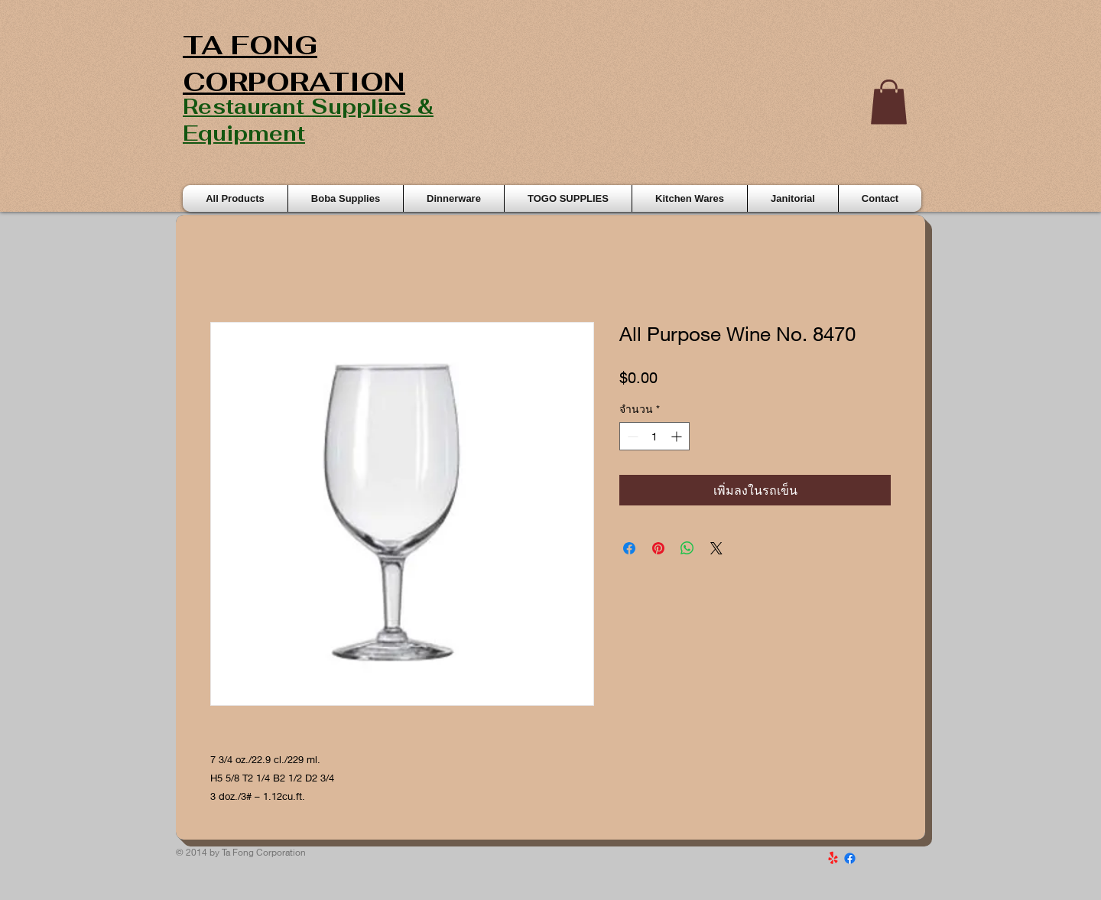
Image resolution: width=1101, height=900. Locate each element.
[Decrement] (631, 436)
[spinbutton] (654, 436)
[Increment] (677, 436)
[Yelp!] (833, 858)
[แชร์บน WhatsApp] (687, 548)
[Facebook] (850, 858)
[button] (889, 102)
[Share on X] (716, 548)
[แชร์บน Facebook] (629, 548)
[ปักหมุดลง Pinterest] (658, 548)
